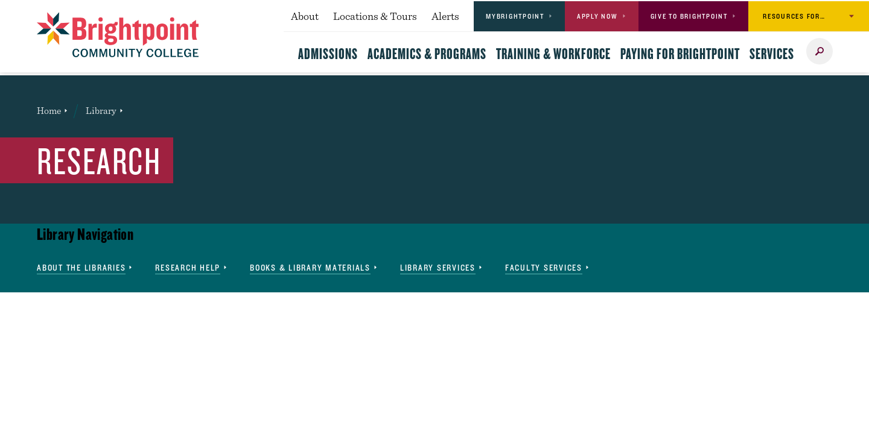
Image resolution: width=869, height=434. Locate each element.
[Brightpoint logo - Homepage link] (118, 34)
